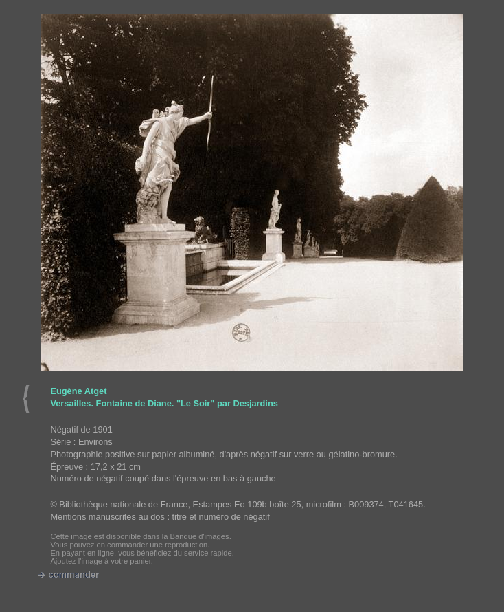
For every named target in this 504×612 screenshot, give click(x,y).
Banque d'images (199, 536)
